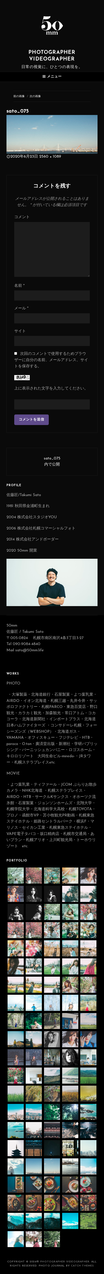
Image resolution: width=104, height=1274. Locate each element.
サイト (20, 331)
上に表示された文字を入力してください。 (51, 388)
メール (21, 308)
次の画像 (35, 96)
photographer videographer (64, 1261)
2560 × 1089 (50, 157)
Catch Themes (82, 1266)
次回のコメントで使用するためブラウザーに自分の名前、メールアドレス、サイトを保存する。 (51, 360)
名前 (19, 286)
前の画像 (19, 96)
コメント (22, 217)
